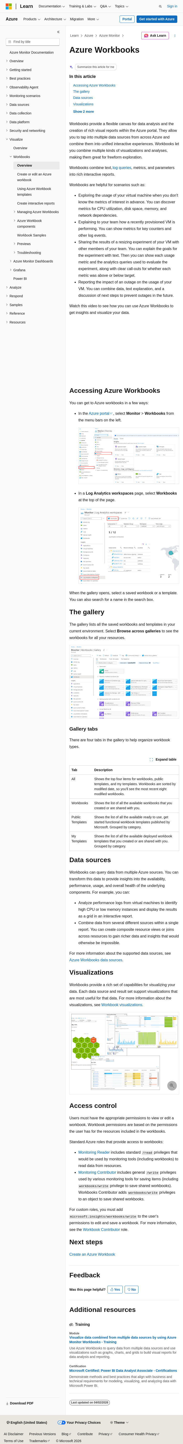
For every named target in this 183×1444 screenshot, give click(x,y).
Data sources (83, 98)
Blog (65, 1434)
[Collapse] (58, 32)
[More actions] (175, 36)
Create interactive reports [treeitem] (36, 203)
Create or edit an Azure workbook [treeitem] (34, 177)
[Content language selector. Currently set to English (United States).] (27, 1423)
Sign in (172, 6)
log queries (122, 168)
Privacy (104, 1434)
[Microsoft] (9, 6)
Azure (89, 35)
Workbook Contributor (101, 1230)
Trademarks (38, 1441)
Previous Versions (42, 1434)
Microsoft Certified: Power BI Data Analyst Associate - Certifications (123, 1370)
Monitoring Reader (94, 1152)
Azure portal (99, 413)
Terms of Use (13, 1441)
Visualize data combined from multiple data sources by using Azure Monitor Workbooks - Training (122, 1340)
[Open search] (160, 6)
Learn (74, 35)
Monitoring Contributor (97, 1172)
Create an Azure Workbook (92, 1254)
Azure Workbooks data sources (95, 960)
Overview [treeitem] (20, 148)
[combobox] (33, 42)
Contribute (85, 1434)
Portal (127, 19)
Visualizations (83, 104)
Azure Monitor (109, 35)
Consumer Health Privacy (138, 1434)
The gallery (81, 91)
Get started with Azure (156, 19)
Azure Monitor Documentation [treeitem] (32, 52)
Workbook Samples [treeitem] (31, 235)
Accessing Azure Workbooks (94, 85)
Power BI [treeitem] (20, 279)
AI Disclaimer (13, 1434)
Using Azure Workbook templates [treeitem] (34, 192)
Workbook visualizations (121, 1005)
